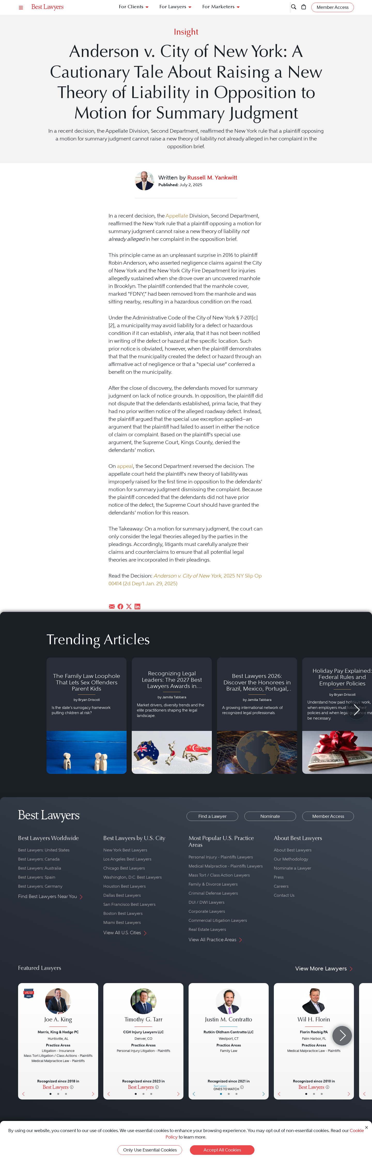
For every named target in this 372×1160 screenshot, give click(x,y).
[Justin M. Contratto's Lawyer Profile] (229, 1008)
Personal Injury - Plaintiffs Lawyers (221, 857)
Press (279, 877)
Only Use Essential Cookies (150, 1149)
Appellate (177, 216)
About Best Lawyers (293, 850)
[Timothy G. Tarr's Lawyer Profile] (143, 1008)
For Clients (131, 7)
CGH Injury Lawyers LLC (143, 1032)
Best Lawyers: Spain (36, 877)
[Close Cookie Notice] (366, 1127)
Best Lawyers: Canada (39, 859)
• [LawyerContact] (66, 1094)
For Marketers (218, 7)
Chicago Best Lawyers (124, 868)
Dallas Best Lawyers (122, 895)
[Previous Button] (22, 1041)
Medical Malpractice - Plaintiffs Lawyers (226, 866)
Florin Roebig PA (314, 1032)
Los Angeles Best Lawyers (127, 859)
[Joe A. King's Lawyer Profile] (58, 1008)
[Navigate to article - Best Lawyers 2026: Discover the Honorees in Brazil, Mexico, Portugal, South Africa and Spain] (257, 715)
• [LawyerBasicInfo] (50, 1094)
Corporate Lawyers (207, 911)
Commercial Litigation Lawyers (218, 920)
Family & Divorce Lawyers (213, 884)
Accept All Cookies (222, 1149)
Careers (281, 886)
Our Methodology (291, 859)
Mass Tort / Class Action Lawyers (219, 875)
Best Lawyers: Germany (40, 886)
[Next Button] (94, 1041)
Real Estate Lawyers (207, 929)
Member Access (328, 816)
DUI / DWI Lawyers (206, 902)
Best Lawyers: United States (43, 850)
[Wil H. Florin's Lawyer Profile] (314, 1008)
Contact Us (284, 895)
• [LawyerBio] (58, 1094)
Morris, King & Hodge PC (58, 1032)
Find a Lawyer (212, 816)
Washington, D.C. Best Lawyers (132, 877)
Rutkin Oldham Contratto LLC (229, 1032)
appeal (125, 466)
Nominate (270, 816)
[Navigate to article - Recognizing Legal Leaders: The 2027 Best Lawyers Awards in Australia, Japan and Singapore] (172, 715)
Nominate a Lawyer (292, 868)
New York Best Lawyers (125, 850)
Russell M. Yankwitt (212, 177)
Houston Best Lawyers (124, 886)
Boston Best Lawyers (123, 913)
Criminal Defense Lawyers (213, 893)
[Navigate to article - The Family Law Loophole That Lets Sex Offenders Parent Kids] (87, 715)
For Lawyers (172, 7)
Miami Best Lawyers (122, 922)
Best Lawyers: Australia (39, 868)
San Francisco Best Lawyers (129, 904)
